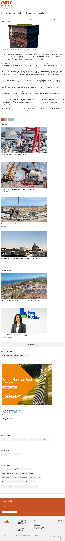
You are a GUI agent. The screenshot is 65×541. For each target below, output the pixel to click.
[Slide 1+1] (31, 406)
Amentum (5, 454)
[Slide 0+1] (29, 406)
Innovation (5, 439)
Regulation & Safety (21, 522)
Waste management (42, 439)
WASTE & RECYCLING (7, 8)
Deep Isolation (15, 454)
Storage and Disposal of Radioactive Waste (15, 355)
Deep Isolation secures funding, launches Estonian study (18, 482)
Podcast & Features (21, 528)
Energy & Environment (21, 520)
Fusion (18, 529)
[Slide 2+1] (34, 406)
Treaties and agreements (19, 439)
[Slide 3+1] (36, 406)
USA (31, 439)
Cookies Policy (59, 536)
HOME (2, 8)
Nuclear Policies (20, 523)
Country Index (20, 530)
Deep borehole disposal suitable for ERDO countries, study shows (21, 477)
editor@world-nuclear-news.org (40, 527)
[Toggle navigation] (62, 2)
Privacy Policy (53, 536)
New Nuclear (20, 521)
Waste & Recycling (21, 527)
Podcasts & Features (4, 337)
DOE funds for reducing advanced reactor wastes (16, 469)
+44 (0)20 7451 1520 (38, 528)
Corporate (19, 524)
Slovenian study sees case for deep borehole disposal (17, 473)
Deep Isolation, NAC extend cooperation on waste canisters (19, 486)
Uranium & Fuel (20, 526)
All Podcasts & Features (32, 344)
